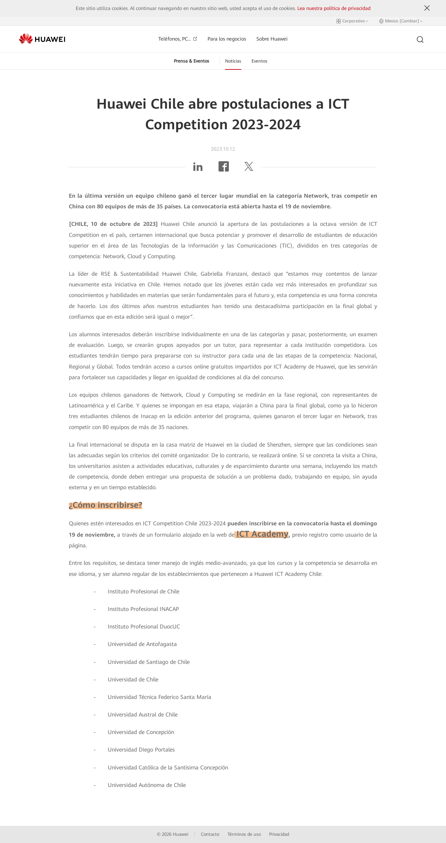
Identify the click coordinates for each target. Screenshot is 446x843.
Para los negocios (227, 39)
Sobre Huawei (272, 39)
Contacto (210, 834)
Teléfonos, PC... (177, 39)
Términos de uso (244, 834)
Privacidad (279, 834)
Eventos (259, 61)
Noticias (233, 61)
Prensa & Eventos (191, 61)
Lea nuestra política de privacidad (334, 8)
